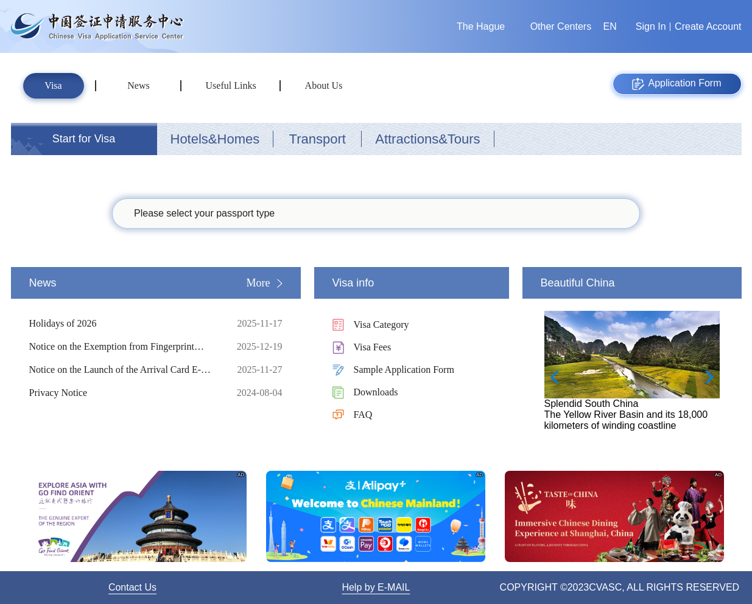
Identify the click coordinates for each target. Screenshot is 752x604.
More (258, 283)
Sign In (651, 26)
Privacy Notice (123, 393)
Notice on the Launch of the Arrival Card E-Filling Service (123, 370)
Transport (317, 139)
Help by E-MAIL (376, 587)
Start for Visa (84, 139)
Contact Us (132, 587)
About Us (324, 85)
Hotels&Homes (215, 139)
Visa (52, 85)
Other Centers (560, 26)
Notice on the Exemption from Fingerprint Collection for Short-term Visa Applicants (123, 347)
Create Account (708, 26)
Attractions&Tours (427, 139)
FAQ (363, 414)
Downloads (376, 392)
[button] (705, 377)
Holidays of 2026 (123, 324)
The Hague (481, 26)
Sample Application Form (404, 369)
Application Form (676, 84)
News (138, 85)
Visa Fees (373, 347)
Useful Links (231, 85)
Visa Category (381, 324)
